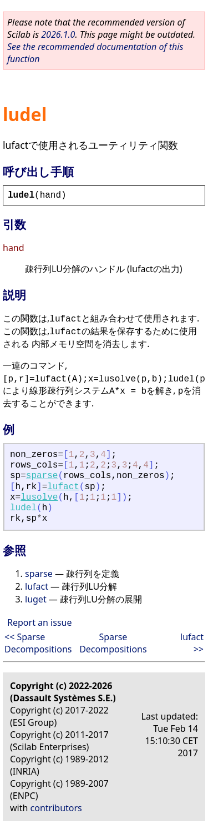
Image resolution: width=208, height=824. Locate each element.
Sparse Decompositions (112, 643)
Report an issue (39, 622)
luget (36, 599)
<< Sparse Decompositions (38, 643)
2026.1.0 (58, 34)
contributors (56, 808)
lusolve (39, 498)
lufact (63, 487)
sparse (42, 476)
